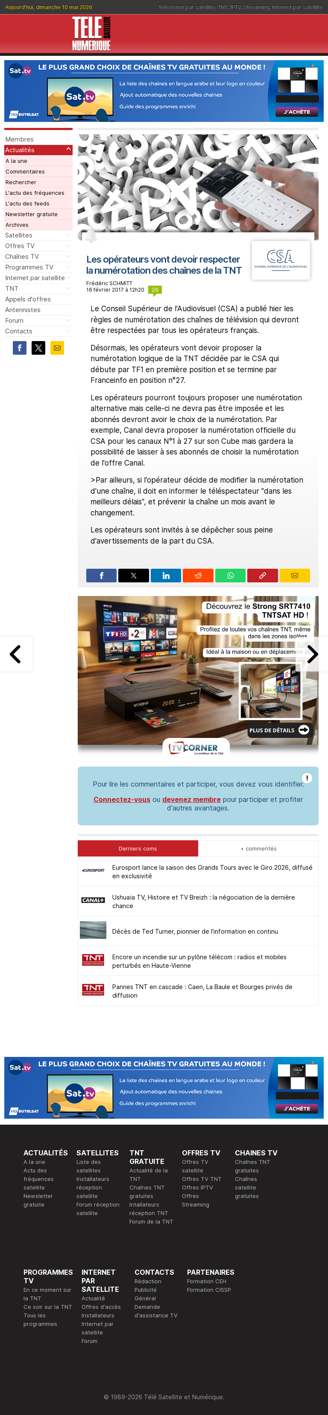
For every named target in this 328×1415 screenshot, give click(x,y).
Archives (17, 224)
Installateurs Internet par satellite (98, 1324)
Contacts (18, 331)
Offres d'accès (101, 1306)
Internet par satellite (297, 7)
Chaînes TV (22, 256)
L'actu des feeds (28, 203)
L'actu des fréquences (35, 192)
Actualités (20, 150)
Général (145, 1298)
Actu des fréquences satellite (38, 1179)
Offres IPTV (197, 1187)
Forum (14, 320)
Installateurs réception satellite (92, 1187)
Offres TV (20, 246)
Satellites (18, 235)
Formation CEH (206, 1281)
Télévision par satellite (186, 7)
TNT (223, 7)
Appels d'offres (28, 299)
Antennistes (23, 310)
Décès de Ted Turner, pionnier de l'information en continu (195, 931)
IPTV (235, 7)
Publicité (146, 1289)
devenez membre (191, 799)
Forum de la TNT (151, 1221)
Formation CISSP (209, 1289)
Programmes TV (29, 267)
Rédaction (148, 1281)
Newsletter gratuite (32, 214)
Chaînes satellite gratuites (247, 1187)
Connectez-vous (122, 799)
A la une (16, 160)
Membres (19, 139)
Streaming (256, 7)
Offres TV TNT (202, 1178)
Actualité (93, 1298)
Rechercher (21, 182)
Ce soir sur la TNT (47, 1306)
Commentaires (25, 171)
